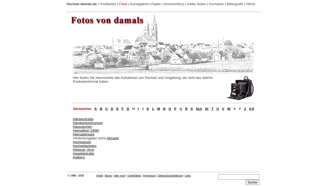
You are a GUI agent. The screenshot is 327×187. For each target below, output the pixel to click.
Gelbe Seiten (196, 4)
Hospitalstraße (83, 153)
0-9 (251, 109)
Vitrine (250, 4)
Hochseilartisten (85, 146)
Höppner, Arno (83, 150)
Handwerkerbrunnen (88, 123)
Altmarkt (113, 138)
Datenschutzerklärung (170, 175)
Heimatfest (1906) (86, 130)
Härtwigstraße (83, 119)
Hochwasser (82, 142)
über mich (119, 175)
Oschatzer (216, 4)
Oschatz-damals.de (81, 4)
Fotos (123, 4)
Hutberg (79, 157)
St (206, 109)
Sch (199, 109)
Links (188, 175)
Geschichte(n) (174, 4)
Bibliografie (235, 4)
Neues (108, 175)
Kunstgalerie (139, 4)
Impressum (149, 175)
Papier (156, 4)
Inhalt (99, 175)
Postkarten (108, 4)
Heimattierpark (84, 134)
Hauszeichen (82, 127)
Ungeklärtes (134, 175)
